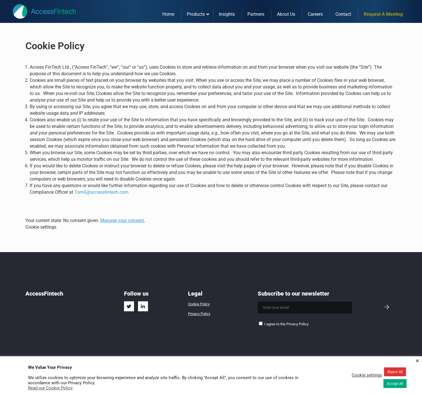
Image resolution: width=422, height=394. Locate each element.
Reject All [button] (395, 372)
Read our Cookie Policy (50, 388)
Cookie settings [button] (40, 227)
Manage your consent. (122, 220)
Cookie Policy (199, 304)
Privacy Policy (199, 314)
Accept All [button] (395, 383)
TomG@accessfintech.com (101, 192)
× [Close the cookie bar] (417, 361)
